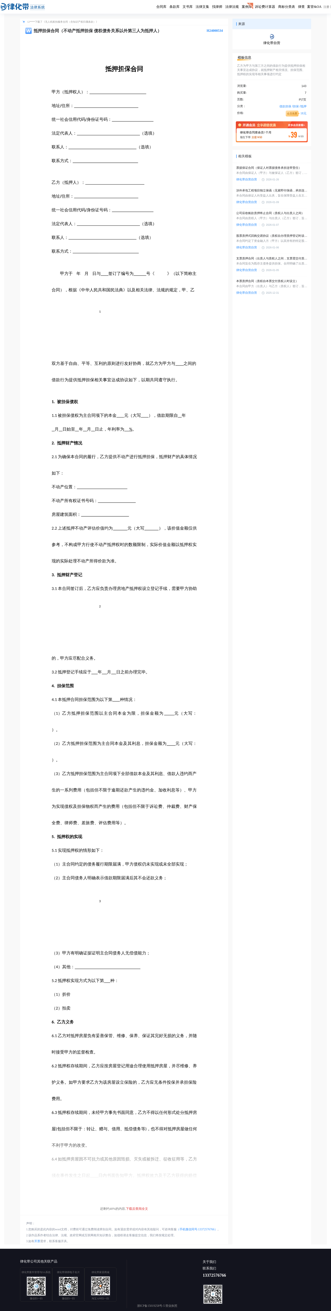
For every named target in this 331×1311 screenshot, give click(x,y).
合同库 (161, 6)
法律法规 (232, 6)
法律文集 (202, 6)
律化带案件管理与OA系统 (36, 1272)
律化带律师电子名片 (68, 1272)
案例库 (247, 6)
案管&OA (314, 6)
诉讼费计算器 (265, 6)
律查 (301, 6)
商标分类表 (286, 6)
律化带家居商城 (100, 1272)
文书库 (188, 6)
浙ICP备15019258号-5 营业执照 (157, 1305)
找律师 (217, 6)
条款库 (174, 6)
